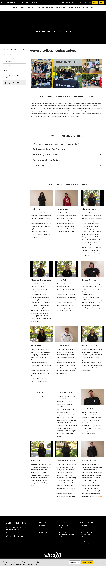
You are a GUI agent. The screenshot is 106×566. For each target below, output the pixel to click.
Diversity (70, 7)
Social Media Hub (45, 530)
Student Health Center (67, 536)
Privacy (83, 539)
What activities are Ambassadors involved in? (56, 144)
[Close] (103, 563)
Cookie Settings (85, 534)
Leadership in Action (10, 66)
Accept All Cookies (87, 563)
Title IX (83, 541)
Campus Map (64, 525)
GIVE (101, 2)
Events (6, 70)
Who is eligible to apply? (45, 154)
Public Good (79, 7)
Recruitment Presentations (47, 160)
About (14, 7)
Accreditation (85, 527)
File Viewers (64, 532)
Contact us (38, 165)
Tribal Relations (85, 543)
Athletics (89, 7)
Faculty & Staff (29, 2)
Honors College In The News (11, 76)
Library (77, 2)
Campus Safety (65, 527)
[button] (84, 2)
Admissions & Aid (34, 7)
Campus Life (60, 7)
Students (21, 2)
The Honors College (53, 31)
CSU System (84, 536)
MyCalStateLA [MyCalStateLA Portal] (63, 2)
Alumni (36, 2)
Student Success (48, 7)
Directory (71, 2)
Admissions (7, 54)
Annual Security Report (87, 530)
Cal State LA (9, 2)
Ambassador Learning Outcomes (49, 149)
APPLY (95, 2)
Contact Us (43, 525)
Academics (22, 7)
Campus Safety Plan (86, 532)
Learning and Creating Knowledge (11, 60)
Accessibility (84, 525)
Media (42, 527)
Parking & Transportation (67, 534)
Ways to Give (44, 532)
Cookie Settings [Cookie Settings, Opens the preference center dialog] (74, 563)
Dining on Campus (66, 530)
